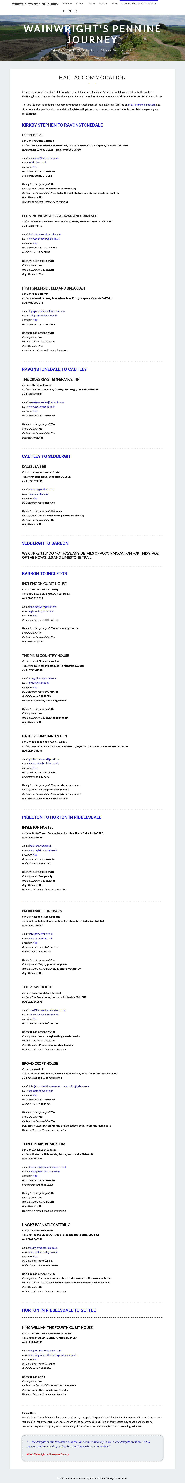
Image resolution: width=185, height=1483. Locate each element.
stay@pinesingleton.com (42, 678)
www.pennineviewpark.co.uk (44, 238)
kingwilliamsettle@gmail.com (45, 1350)
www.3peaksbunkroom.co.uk (44, 1171)
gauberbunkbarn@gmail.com (44, 759)
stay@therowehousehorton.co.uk (47, 1010)
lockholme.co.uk (37, 162)
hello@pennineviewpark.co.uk (45, 234)
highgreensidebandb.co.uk (43, 315)
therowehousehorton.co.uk (43, 1014)
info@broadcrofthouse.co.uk (44, 1086)
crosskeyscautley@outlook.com (46, 402)
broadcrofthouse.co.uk (41, 1090)
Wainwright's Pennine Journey (35, 4)
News (114, 3)
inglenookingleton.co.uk (42, 611)
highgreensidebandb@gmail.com (47, 311)
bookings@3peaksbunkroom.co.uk (47, 1167)
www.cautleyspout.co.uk (42, 406)
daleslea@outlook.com (41, 489)
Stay (78, 3)
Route (66, 3)
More (102, 3)
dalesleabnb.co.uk (38, 494)
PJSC (90, 3)
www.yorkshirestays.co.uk (43, 1252)
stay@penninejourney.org (142, 104)
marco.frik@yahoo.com (76, 1086)
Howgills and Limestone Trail (137, 3)
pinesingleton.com (39, 682)
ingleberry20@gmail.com (42, 606)
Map (35, 167)
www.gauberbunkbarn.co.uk (44, 763)
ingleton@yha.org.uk (40, 845)
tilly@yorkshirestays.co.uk (43, 1247)
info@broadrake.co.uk (41, 934)
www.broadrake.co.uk (40, 938)
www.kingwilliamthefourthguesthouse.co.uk (53, 1355)
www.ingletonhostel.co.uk (43, 850)
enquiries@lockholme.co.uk (44, 158)
